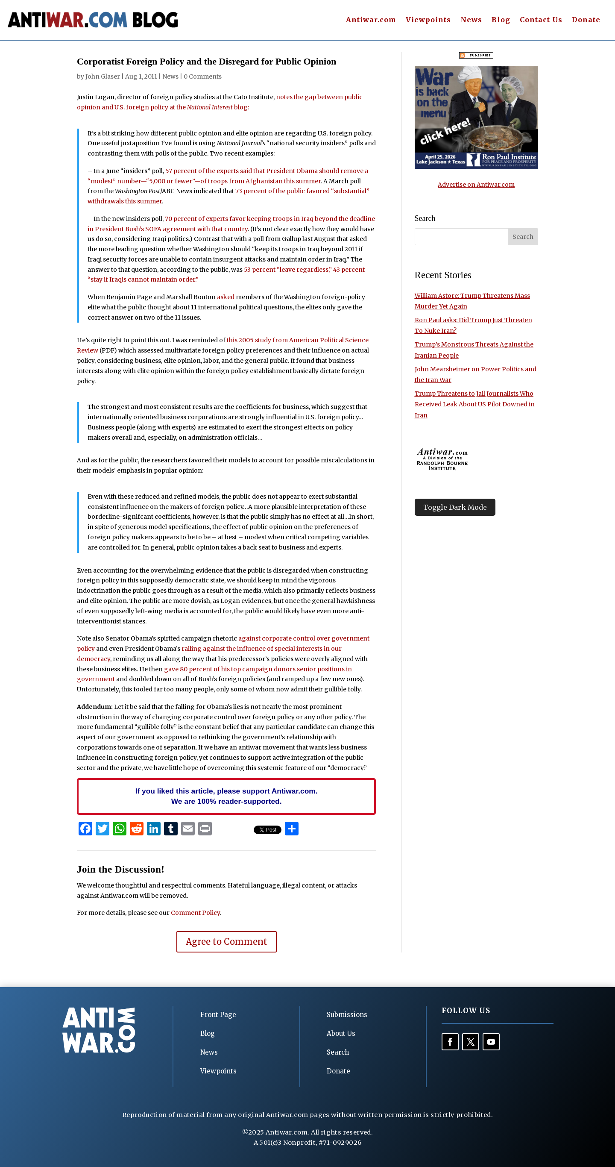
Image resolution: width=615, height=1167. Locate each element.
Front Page (218, 1015)
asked (225, 297)
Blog (501, 20)
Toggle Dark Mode (455, 507)
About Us (341, 1033)
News (471, 20)
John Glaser (102, 76)
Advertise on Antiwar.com (476, 184)
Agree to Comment (226, 941)
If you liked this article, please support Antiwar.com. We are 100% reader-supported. (226, 796)
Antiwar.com (371, 20)
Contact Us (541, 20)
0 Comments (203, 76)
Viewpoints (428, 20)
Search (338, 1052)
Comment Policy (195, 913)
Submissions (347, 1015)
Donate (586, 20)
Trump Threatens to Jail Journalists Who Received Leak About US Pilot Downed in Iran (475, 404)
